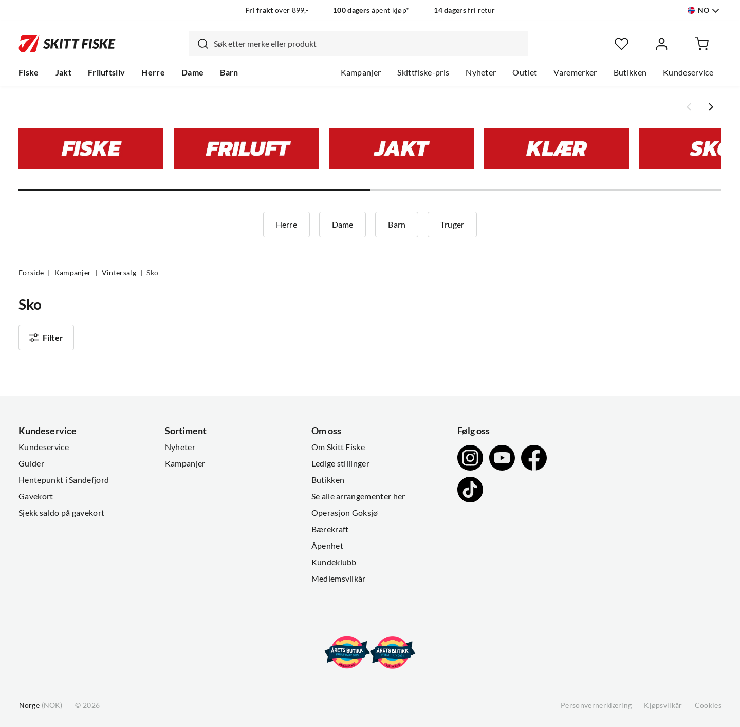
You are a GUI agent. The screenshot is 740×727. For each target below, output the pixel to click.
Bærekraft (330, 529)
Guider (31, 463)
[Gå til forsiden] (67, 43)
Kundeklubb (334, 562)
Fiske (28, 72)
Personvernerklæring (596, 705)
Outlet (524, 72)
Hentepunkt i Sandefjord (63, 479)
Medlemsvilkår (338, 578)
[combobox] (358, 43)
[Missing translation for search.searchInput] (199, 43)
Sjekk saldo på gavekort (61, 512)
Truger (452, 224)
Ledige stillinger (340, 463)
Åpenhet (327, 545)
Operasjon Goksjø (344, 512)
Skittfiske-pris (423, 72)
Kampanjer (361, 72)
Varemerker (575, 72)
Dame (192, 72)
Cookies (708, 705)
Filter (46, 337)
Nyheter (481, 72)
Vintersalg (119, 273)
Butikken (630, 72)
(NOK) (40, 705)
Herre (153, 72)
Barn (229, 72)
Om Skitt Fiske (338, 447)
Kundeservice (688, 72)
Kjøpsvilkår (663, 705)
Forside (31, 273)
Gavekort (35, 496)
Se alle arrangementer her (358, 496)
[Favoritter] (621, 44)
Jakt (63, 72)
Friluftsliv (106, 72)
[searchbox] (368, 43)
